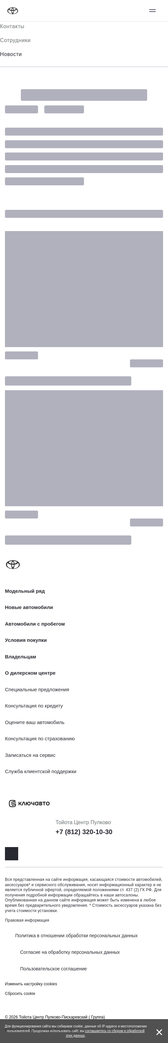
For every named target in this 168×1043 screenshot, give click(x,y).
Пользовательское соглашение (53, 968)
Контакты (12, 26)
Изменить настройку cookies (31, 984)
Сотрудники (15, 40)
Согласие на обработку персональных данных (70, 952)
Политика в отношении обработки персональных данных (76, 935)
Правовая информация (27, 920)
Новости (11, 54)
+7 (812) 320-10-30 (84, 831)
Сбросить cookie (20, 993)
